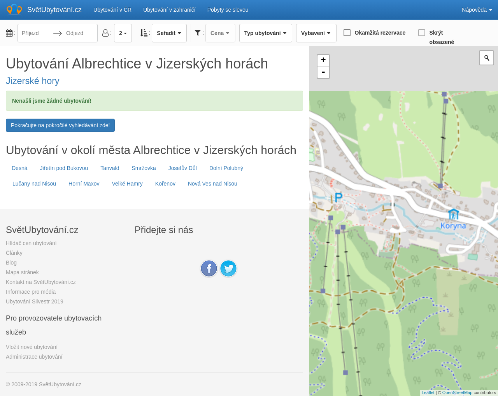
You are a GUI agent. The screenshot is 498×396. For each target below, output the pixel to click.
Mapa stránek (22, 272)
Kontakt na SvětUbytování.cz (41, 282)
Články (14, 253)
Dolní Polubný (226, 168)
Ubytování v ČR (112, 10)
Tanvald (109, 168)
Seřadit (169, 33)
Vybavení (316, 33)
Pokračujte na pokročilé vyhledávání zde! (60, 125)
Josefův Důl (182, 168)
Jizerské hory (33, 81)
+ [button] (323, 61)
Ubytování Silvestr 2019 (34, 301)
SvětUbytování (54, 10)
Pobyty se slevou (228, 10)
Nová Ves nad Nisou (212, 183)
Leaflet (428, 392)
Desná (19, 168)
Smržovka (144, 168)
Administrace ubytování (34, 357)
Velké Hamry (127, 183)
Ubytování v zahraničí (169, 10)
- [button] (323, 72)
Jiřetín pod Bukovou (64, 168)
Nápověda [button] (477, 10)
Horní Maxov (83, 183)
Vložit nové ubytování (32, 347)
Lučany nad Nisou (34, 183)
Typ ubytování (265, 33)
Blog (11, 262)
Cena (220, 33)
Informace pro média (31, 292)
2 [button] (123, 33)
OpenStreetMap (457, 392)
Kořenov (165, 183)
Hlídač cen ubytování (31, 243)
